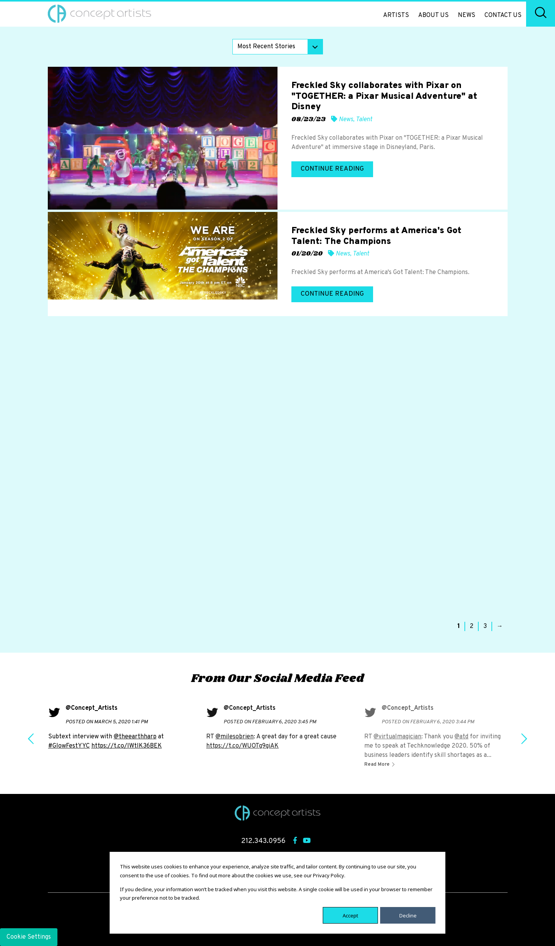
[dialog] (278, 893)
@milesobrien (234, 737)
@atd (461, 737)
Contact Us (502, 15)
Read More (377, 765)
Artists (396, 15)
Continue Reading (332, 169)
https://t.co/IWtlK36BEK (126, 746)
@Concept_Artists (92, 708)
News (466, 15)
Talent (364, 120)
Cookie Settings (29, 937)
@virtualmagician (397, 737)
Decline (408, 915)
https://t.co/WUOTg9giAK (242, 746)
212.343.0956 (263, 841)
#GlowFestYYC (69, 746)
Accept (350, 915)
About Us (433, 15)
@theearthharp (135, 737)
